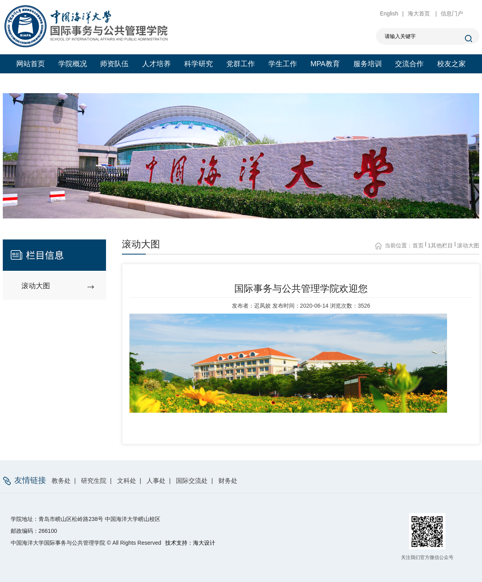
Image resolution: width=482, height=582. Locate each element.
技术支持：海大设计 (190, 543)
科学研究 (198, 64)
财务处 (227, 480)
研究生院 (93, 480)
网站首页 (30, 64)
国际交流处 (192, 480)
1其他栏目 (440, 245)
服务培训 (367, 64)
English (389, 13)
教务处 (61, 480)
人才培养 (156, 64)
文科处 (126, 480)
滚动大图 (468, 245)
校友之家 (451, 64)
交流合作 (409, 64)
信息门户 (452, 13)
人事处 (156, 480)
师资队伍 (114, 64)
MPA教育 (325, 64)
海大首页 (420, 13)
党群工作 (240, 64)
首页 (418, 245)
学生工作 (282, 64)
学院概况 (72, 64)
